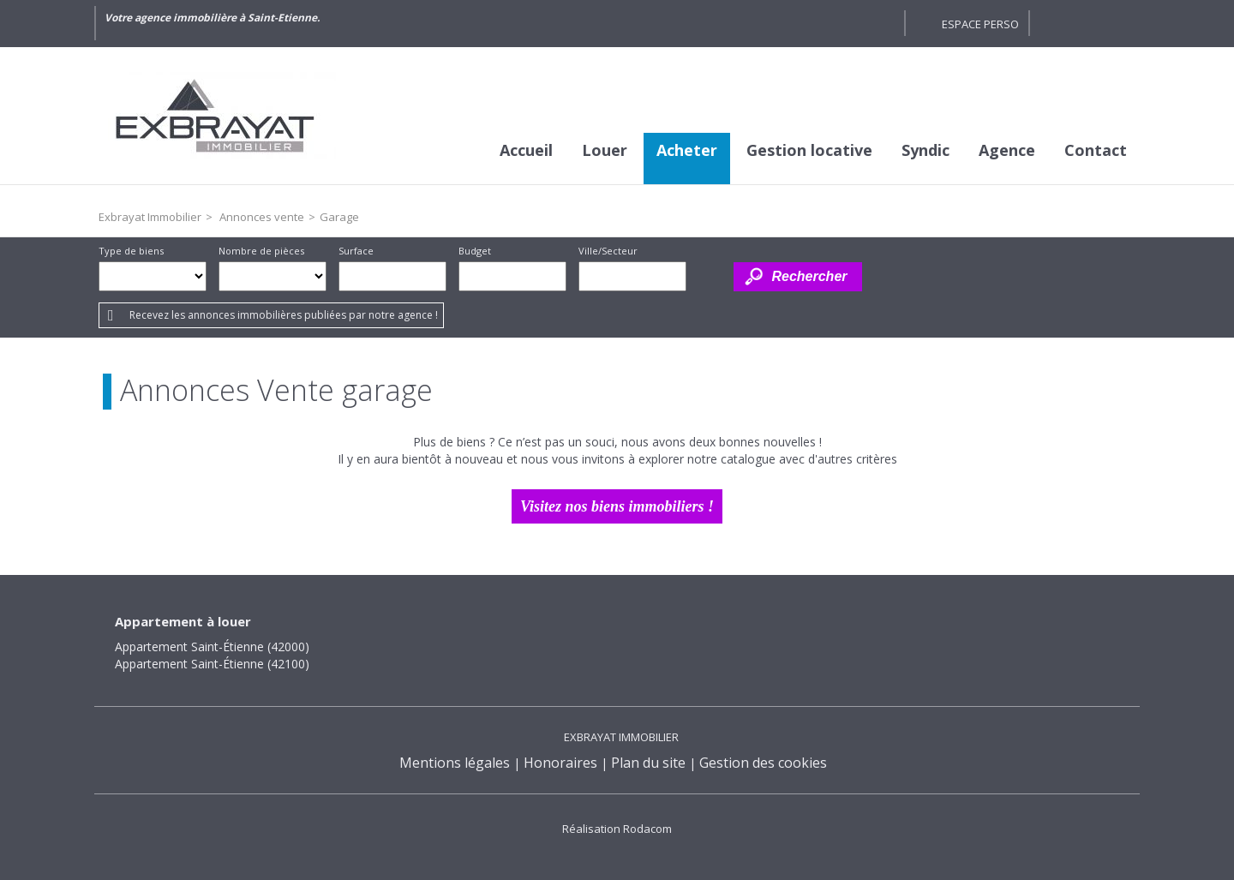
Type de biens (131, 250)
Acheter (686, 150)
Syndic (925, 150)
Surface (356, 250)
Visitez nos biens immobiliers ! (617, 506)
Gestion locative (809, 150)
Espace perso (980, 24)
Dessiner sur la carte (710, 276)
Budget (474, 250)
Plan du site (648, 762)
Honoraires (560, 762)
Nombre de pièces (261, 250)
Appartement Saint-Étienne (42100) (212, 664)
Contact (1095, 150)
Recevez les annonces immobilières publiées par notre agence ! (283, 315)
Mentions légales (454, 762)
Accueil (526, 150)
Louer (604, 150)
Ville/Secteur (608, 250)
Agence (1007, 150)
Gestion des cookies (763, 762)
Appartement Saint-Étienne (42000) (212, 646)
